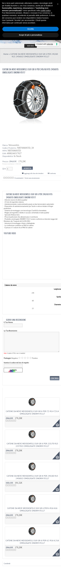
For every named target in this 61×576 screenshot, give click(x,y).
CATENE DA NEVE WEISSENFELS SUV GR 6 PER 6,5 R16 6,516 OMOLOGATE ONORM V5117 (32, 541)
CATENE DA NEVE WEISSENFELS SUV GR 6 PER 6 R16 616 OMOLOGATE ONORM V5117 (32, 509)
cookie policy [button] (45, 11)
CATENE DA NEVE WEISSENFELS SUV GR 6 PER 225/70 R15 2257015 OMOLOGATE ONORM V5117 (32, 444)
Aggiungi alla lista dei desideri (33, 173)
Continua (55, 378)
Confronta (52, 173)
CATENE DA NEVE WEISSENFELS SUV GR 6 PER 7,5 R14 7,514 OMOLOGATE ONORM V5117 (32, 412)
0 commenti (19, 178)
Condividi (7, 563)
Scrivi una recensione (32, 178)
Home (5, 54)
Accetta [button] (30, 29)
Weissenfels (13, 145)
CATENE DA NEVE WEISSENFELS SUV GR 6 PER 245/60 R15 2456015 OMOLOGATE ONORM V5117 (34, 55)
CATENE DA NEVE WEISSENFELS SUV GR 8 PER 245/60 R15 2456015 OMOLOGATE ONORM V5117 (32, 477)
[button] (58, 4)
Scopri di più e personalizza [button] (30, 35)
